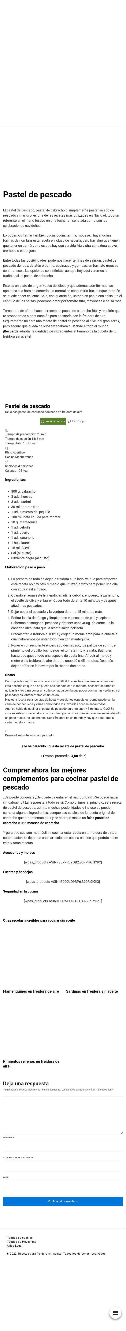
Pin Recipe (76, 421)
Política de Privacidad (21, 1241)
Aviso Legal (15, 1245)
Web (6, 1177)
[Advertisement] (63, 154)
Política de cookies (20, 1237)
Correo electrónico (18, 1157)
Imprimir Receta (53, 421)
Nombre (8, 1137)
